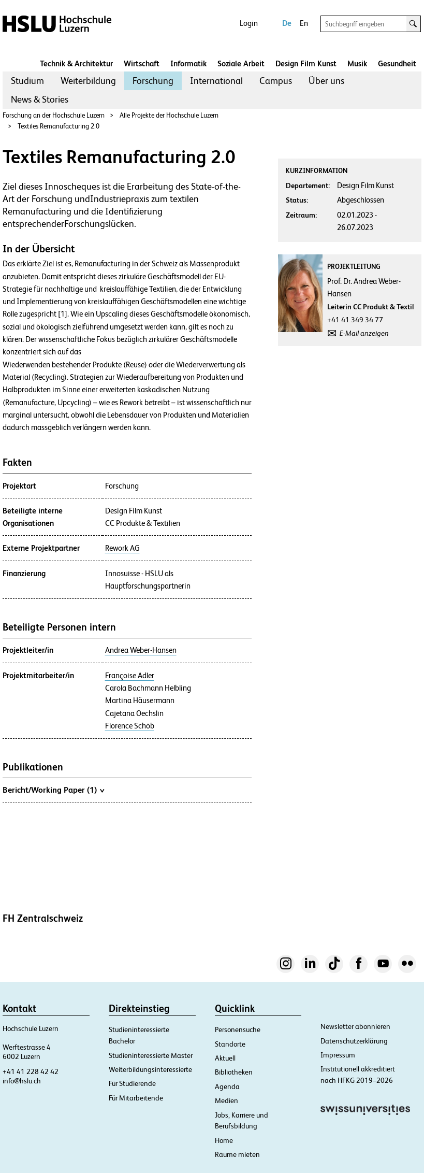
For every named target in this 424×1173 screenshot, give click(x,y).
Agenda (227, 1086)
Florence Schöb (129, 726)
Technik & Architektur (76, 63)
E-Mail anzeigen (364, 333)
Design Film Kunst (306, 63)
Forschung (153, 80)
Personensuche (237, 1029)
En (304, 23)
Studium (27, 80)
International (216, 80)
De (286, 23)
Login (249, 23)
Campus (275, 80)
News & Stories (39, 99)
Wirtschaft (141, 63)
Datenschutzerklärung (354, 1041)
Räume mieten (237, 1154)
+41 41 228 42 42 (31, 1071)
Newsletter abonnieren (355, 1026)
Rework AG (122, 548)
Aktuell (225, 1058)
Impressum (337, 1055)
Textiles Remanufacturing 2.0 (58, 126)
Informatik (188, 63)
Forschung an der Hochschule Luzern (54, 115)
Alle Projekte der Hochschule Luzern (169, 115)
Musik (357, 63)
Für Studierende (132, 1083)
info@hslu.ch (22, 1081)
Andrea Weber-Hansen (141, 650)
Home (224, 1140)
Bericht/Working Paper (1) (53, 789)
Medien (226, 1100)
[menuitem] (27, 80)
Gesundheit (397, 63)
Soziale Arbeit (241, 63)
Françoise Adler (129, 675)
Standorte (230, 1044)
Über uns (326, 80)
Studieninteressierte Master (151, 1055)
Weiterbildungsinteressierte (150, 1069)
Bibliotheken (234, 1072)
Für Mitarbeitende (136, 1098)
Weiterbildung (88, 80)
